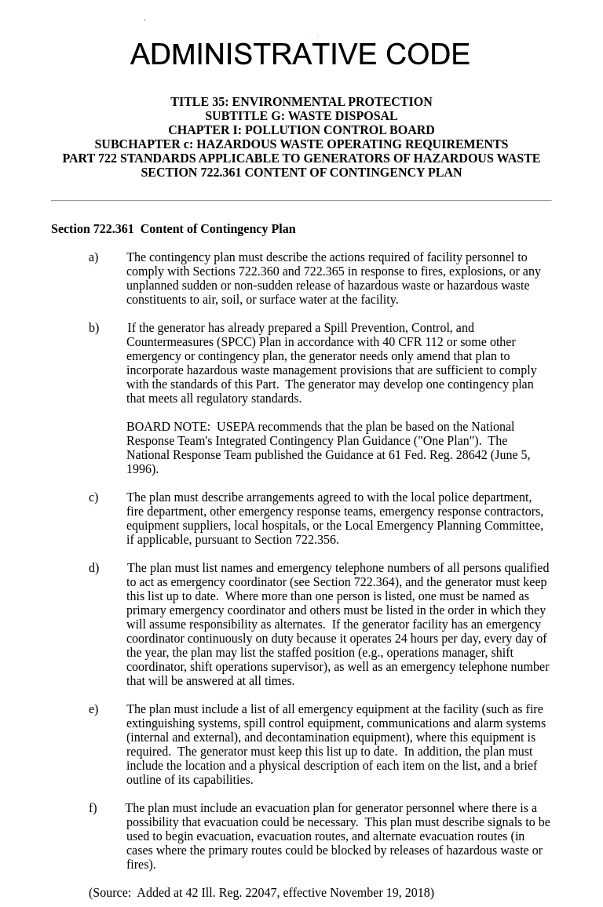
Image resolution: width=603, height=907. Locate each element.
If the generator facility (390, 624)
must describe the (284, 257)
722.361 (113, 228)
